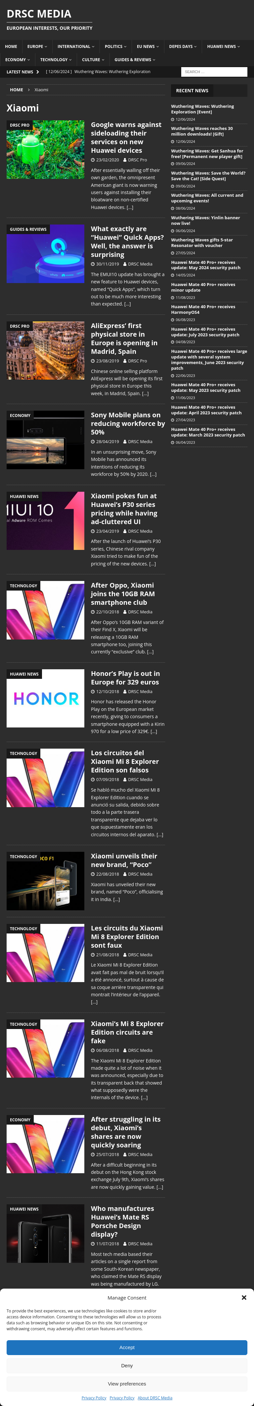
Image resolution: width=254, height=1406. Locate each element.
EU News (146, 46)
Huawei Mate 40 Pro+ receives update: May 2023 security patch (205, 387)
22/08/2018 (107, 874)
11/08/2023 (185, 297)
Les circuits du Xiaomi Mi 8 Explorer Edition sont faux (127, 937)
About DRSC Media (155, 1398)
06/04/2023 (185, 442)
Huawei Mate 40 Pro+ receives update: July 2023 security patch (205, 332)
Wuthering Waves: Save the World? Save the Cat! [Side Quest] (208, 176)
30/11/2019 (107, 264)
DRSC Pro (137, 160)
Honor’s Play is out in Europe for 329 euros (125, 677)
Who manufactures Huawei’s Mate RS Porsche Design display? (122, 1221)
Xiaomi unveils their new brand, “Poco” (124, 860)
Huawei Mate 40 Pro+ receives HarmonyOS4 (203, 309)
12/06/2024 (185, 119)
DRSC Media (140, 264)
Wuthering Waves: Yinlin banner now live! (205, 220)
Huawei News (221, 46)
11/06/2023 (185, 397)
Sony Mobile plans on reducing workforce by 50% (128, 423)
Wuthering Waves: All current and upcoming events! (207, 198)
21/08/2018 (107, 955)
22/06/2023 (185, 375)
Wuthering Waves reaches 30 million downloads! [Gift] (202, 131)
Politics (113, 46)
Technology (53, 59)
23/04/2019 (107, 531)
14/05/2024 (185, 274)
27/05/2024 (185, 252)
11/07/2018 (107, 1244)
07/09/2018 (107, 779)
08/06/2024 (185, 208)
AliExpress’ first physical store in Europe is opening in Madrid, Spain (124, 338)
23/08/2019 (107, 361)
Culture (91, 59)
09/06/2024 (185, 163)
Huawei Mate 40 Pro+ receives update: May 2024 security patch (205, 265)
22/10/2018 (107, 612)
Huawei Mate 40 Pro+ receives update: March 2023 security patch (208, 432)
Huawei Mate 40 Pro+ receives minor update (203, 287)
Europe (35, 46)
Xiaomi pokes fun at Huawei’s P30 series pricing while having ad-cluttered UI (124, 508)
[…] (130, 207)
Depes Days (181, 46)
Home (11, 46)
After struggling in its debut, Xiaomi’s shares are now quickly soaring (126, 1132)
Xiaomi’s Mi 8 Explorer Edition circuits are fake (127, 1032)
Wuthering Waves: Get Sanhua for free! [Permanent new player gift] (207, 153)
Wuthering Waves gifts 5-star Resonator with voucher (202, 242)
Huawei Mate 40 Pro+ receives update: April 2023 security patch (206, 410)
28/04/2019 (107, 441)
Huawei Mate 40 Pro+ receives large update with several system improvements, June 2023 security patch (209, 359)
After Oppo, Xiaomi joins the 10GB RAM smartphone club (123, 594)
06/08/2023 (185, 319)
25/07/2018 (107, 1154)
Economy (15, 59)
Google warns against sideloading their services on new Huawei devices (126, 137)
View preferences (127, 1383)
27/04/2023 (185, 419)
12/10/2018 (107, 691)
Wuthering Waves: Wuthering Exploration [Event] (202, 109)
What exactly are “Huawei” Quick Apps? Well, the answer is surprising (127, 241)
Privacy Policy (94, 1398)
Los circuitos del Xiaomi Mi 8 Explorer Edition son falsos (125, 761)
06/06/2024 (185, 230)
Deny (127, 1365)
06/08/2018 (107, 1050)
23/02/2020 (107, 160)
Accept (127, 1347)
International (74, 46)
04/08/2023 (185, 341)
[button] (244, 1297)
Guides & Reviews (133, 59)
